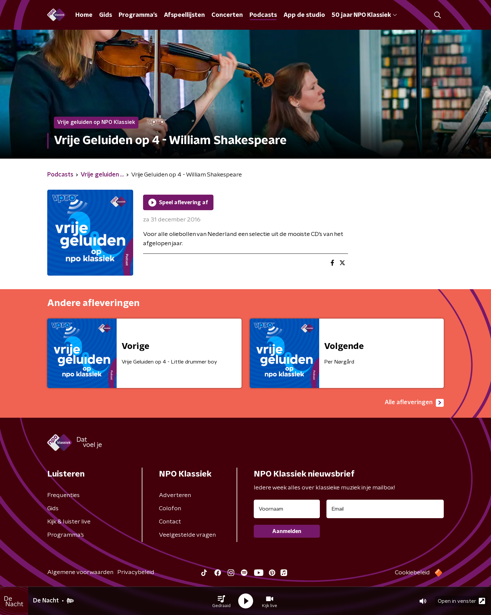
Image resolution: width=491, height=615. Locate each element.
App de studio (304, 15)
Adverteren (175, 495)
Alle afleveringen (414, 403)
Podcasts (263, 15)
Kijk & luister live (69, 522)
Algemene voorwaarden (80, 572)
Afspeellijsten (184, 15)
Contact (170, 522)
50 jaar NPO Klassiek (364, 15)
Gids (105, 15)
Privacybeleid (135, 572)
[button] (221, 601)
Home (84, 15)
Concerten (227, 15)
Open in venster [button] (461, 601)
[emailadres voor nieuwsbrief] (385, 509)
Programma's (138, 15)
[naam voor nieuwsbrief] (287, 509)
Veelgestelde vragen (187, 535)
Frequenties (63, 495)
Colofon (170, 509)
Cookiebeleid (412, 573)
